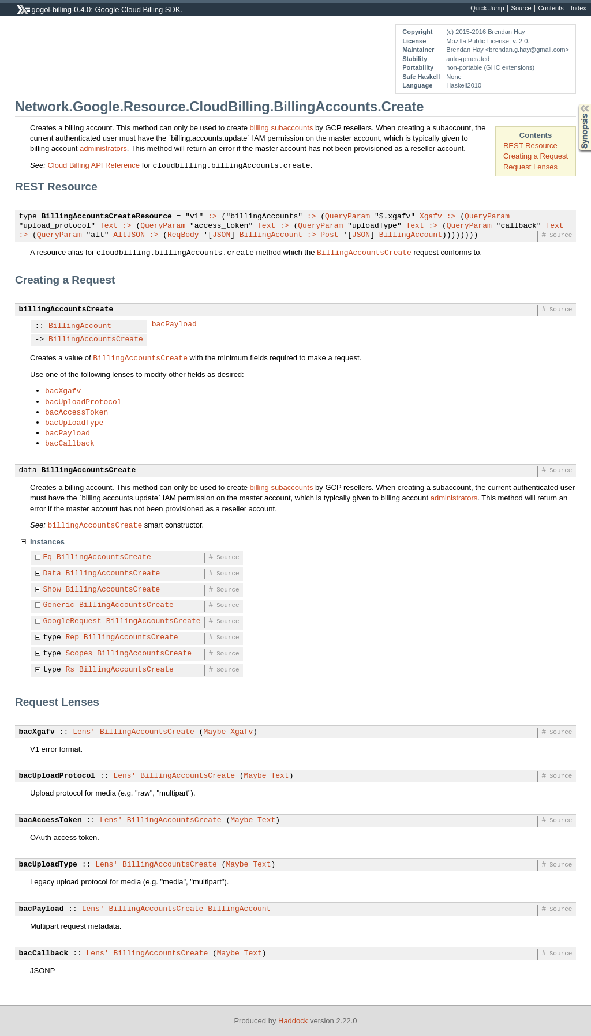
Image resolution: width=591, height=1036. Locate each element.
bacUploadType (74, 422)
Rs (70, 670)
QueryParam (347, 217)
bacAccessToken (76, 411)
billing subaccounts (281, 127)
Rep (72, 637)
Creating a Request (535, 156)
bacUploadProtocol (83, 401)
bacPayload (174, 324)
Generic (59, 605)
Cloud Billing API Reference (93, 165)
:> (212, 217)
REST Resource (530, 145)
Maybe (214, 732)
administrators (103, 148)
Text (109, 226)
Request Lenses (530, 167)
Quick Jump (487, 8)
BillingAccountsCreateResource (107, 217)
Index (578, 8)
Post (329, 235)
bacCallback (70, 443)
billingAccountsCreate (66, 309)
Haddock (293, 1020)
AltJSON (129, 235)
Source (521, 8)
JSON (221, 235)
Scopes (79, 654)
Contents (551, 8)
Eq (48, 557)
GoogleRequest (72, 621)
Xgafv (431, 217)
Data (52, 573)
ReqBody (183, 235)
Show (52, 590)
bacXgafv (63, 390)
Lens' (84, 732)
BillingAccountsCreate (364, 252)
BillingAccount (271, 235)
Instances (47, 541)
